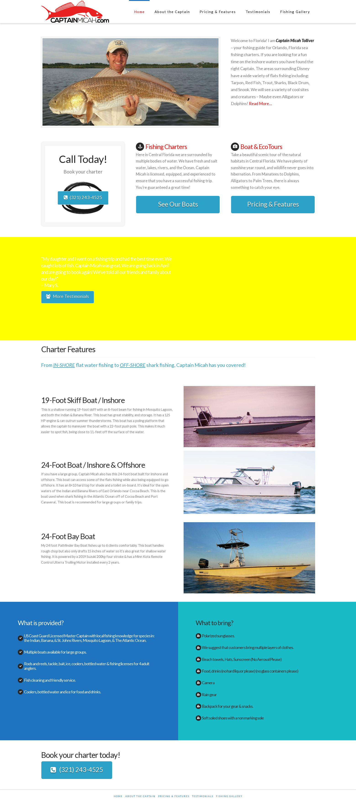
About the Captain (140, 796)
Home (118, 796)
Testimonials (202, 796)
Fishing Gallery (229, 796)
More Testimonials (67, 297)
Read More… (260, 103)
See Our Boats (178, 204)
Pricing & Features (273, 204)
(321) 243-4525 (83, 198)
